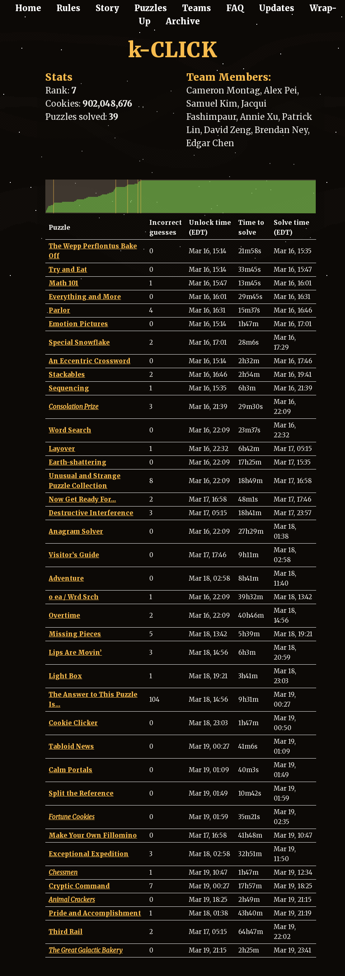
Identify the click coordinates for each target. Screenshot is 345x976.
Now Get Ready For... (82, 499)
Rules (68, 8)
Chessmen (63, 872)
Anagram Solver (76, 531)
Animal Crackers (72, 900)
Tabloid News (71, 746)
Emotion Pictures (78, 324)
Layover (62, 449)
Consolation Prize (74, 407)
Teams (196, 8)
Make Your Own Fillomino (93, 835)
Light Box (65, 676)
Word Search (70, 430)
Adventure (66, 578)
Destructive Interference (91, 513)
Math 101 (63, 283)
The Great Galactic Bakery (85, 950)
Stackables (67, 374)
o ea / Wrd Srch (74, 597)
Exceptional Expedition (89, 854)
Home (28, 8)
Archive (183, 21)
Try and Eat (68, 269)
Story (107, 8)
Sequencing (69, 388)
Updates (276, 8)
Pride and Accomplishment (95, 913)
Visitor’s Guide (74, 555)
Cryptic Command (79, 886)
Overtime (64, 615)
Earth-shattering (77, 462)
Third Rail (65, 932)
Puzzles (150, 8)
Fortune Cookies (71, 817)
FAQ (235, 8)
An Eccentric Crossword (89, 361)
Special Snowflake (79, 342)
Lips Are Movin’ (75, 652)
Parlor (59, 310)
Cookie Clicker (73, 723)
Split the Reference (81, 793)
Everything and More (85, 297)
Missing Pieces (75, 634)
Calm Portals (70, 770)
